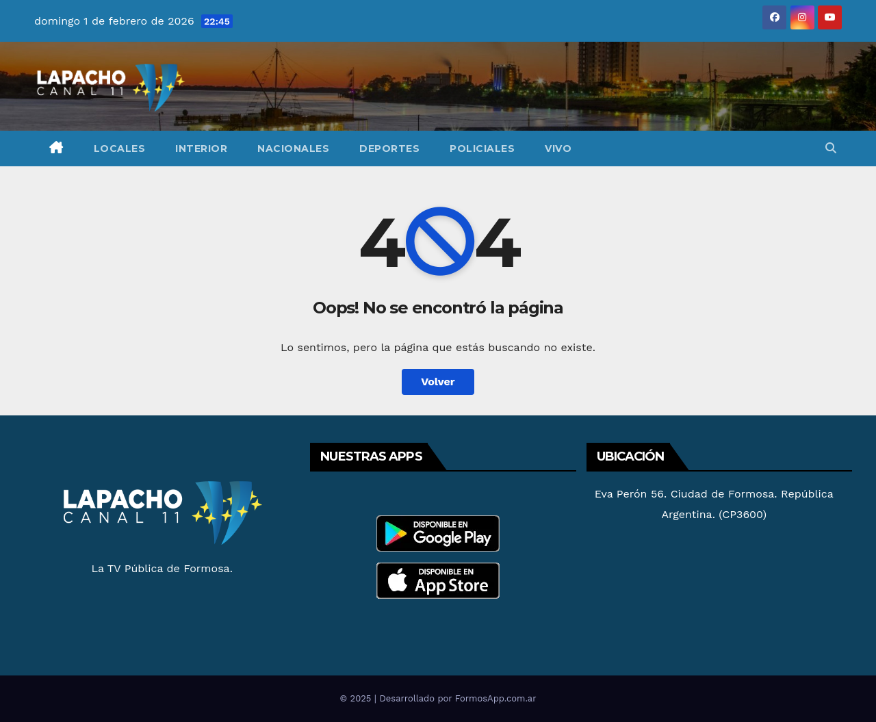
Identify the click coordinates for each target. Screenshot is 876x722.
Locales (120, 148)
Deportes (389, 148)
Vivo (558, 148)
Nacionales (293, 148)
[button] (830, 148)
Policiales (482, 148)
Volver (438, 381)
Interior (201, 148)
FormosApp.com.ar (496, 698)
